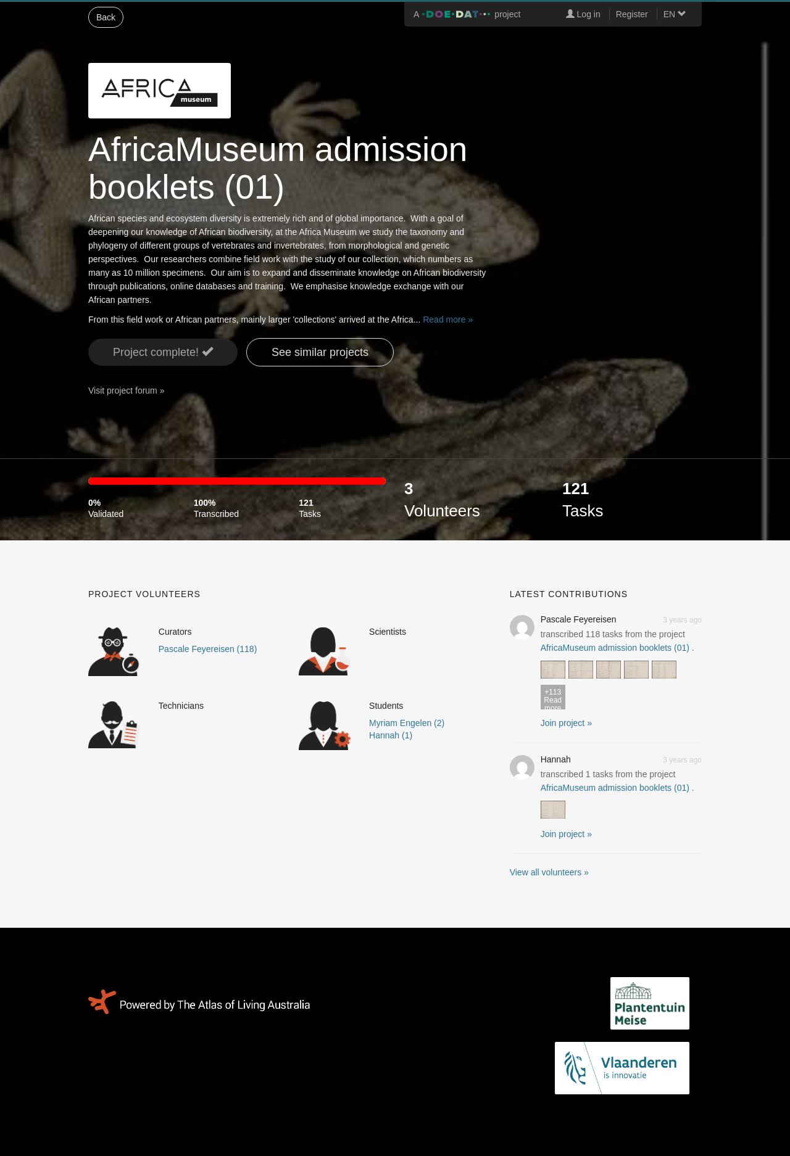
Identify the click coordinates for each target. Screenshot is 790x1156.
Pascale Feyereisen (579, 619)
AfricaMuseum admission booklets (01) (615, 648)
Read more (553, 698)
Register (632, 14)
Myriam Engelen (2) (406, 723)
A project (467, 14)
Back (105, 17)
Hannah (556, 759)
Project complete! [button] (163, 351)
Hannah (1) (390, 735)
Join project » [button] (566, 723)
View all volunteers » (549, 872)
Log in (583, 14)
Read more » (448, 319)
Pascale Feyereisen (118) (208, 649)
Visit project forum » (126, 390)
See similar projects (320, 352)
